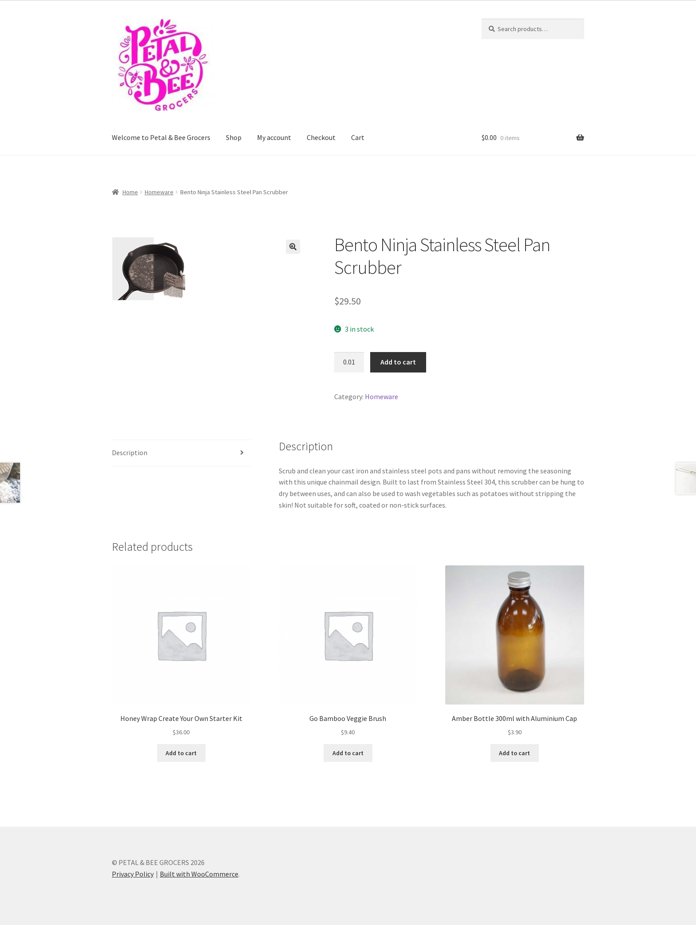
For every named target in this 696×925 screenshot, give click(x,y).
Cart (357, 137)
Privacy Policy (133, 873)
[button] (293, 247)
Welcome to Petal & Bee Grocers (161, 137)
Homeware (159, 192)
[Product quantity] (349, 362)
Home (130, 192)
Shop (233, 137)
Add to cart (398, 361)
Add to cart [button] (181, 753)
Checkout (321, 137)
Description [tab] (129, 452)
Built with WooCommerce (199, 873)
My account (274, 137)
